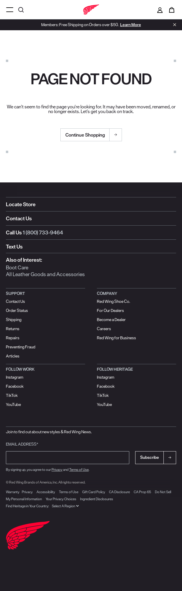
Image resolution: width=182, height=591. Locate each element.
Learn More (130, 24)
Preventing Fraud (20, 347)
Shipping (13, 319)
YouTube (13, 404)
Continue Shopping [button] (85, 135)
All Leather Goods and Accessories (45, 274)
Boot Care (17, 267)
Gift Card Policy (93, 492)
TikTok (12, 395)
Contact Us (19, 218)
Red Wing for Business (116, 337)
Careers (104, 328)
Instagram (14, 377)
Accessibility (46, 492)
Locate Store (21, 204)
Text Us (14, 246)
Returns (12, 328)
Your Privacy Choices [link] (61, 499)
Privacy (57, 469)
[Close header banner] (173, 24)
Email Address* (22, 444)
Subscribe (149, 457)
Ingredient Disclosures (96, 499)
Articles (12, 356)
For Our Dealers (110, 310)
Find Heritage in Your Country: (27, 506)
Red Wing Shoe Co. (113, 301)
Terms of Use (79, 469)
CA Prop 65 (142, 492)
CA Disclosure (119, 492)
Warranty (12, 492)
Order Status (17, 310)
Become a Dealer (111, 319)
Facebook (15, 386)
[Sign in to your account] (160, 9)
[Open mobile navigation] (10, 9)
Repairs (12, 337)
